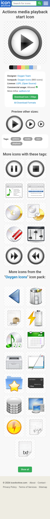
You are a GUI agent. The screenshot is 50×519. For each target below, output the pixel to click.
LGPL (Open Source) (26, 83)
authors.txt (24, 91)
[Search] (39, 3)
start (38, 139)
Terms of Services (28, 487)
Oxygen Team (24, 76)
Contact (41, 482)
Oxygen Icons (24, 79)
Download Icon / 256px (25, 97)
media (27, 139)
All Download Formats (25, 102)
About (33, 482)
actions (16, 139)
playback (17, 143)
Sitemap (43, 487)
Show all (25, 469)
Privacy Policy (10, 487)
